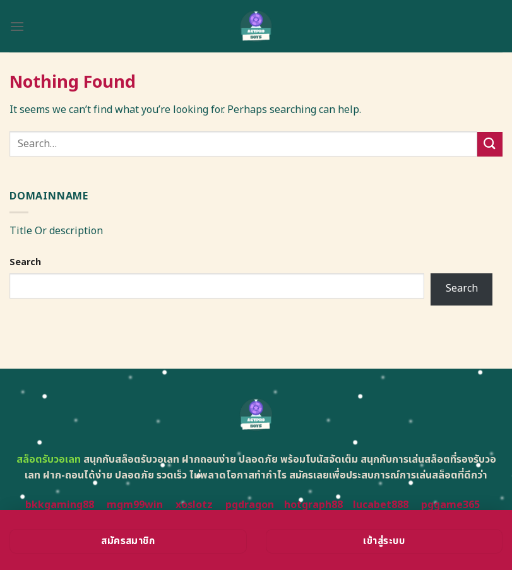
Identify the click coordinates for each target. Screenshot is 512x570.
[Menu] (17, 26)
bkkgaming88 (59, 505)
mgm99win (135, 505)
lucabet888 (380, 505)
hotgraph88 (313, 505)
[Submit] (490, 144)
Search (25, 262)
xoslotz (194, 505)
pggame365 (450, 505)
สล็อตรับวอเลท (48, 459)
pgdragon (249, 505)
